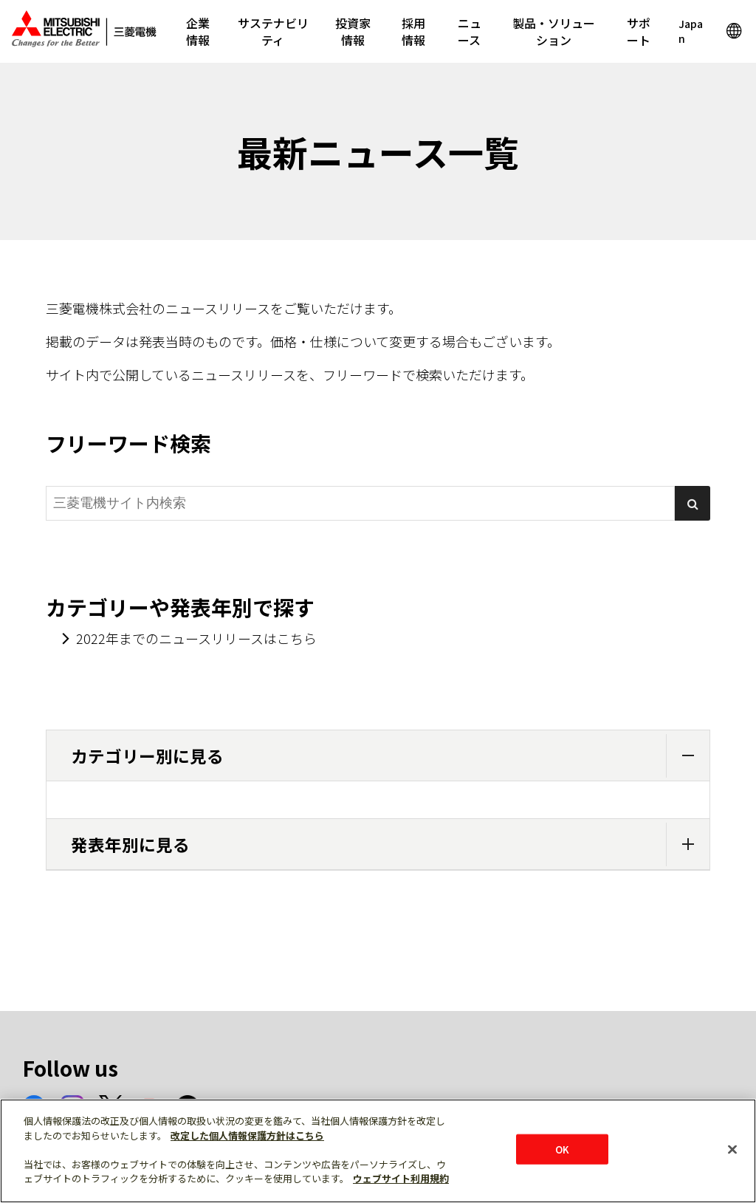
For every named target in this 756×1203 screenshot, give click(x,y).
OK (562, 1149)
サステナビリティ (273, 31)
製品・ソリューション (553, 31)
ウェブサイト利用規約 (401, 1178)
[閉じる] (732, 1149)
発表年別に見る (390, 844)
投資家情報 (353, 31)
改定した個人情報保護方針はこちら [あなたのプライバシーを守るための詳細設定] (247, 1135)
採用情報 (413, 31)
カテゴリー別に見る (390, 756)
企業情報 (198, 31)
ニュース (469, 31)
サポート (638, 31)
